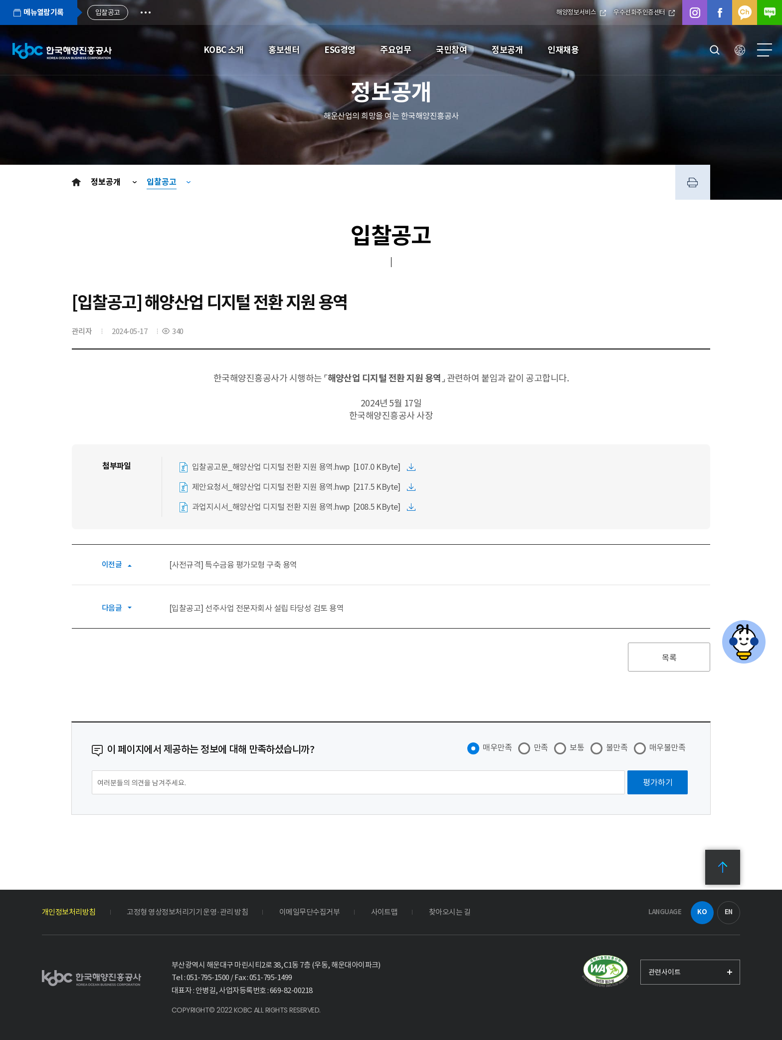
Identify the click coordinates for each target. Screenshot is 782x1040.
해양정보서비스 (581, 12)
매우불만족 (667, 747)
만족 (541, 747)
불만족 (616, 747)
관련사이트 (664, 972)
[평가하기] (657, 782)
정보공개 (107, 182)
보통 (577, 747)
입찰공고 (162, 182)
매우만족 (497, 747)
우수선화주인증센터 (644, 12)
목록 (669, 658)
